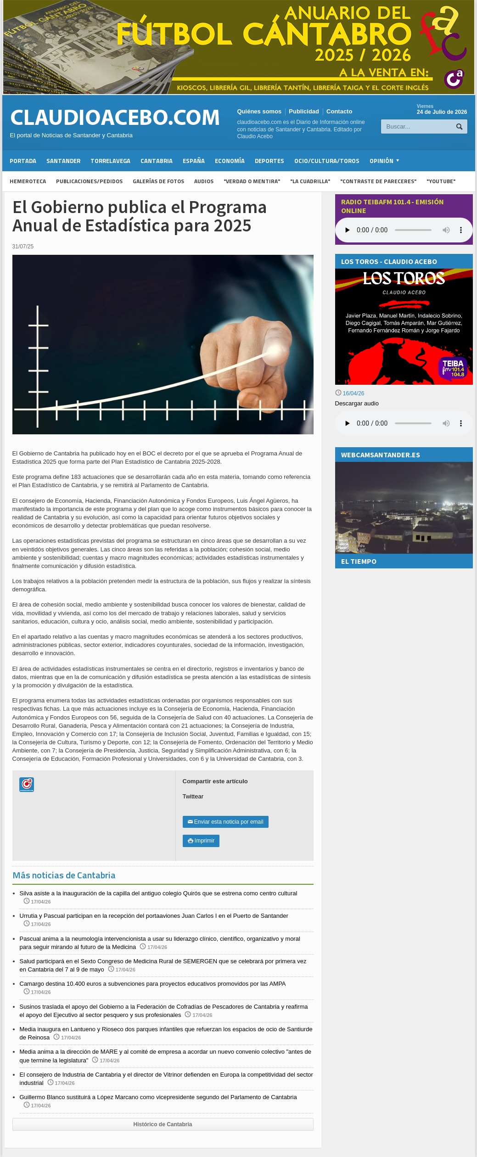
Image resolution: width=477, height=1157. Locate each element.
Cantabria (156, 160)
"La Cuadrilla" (310, 181)
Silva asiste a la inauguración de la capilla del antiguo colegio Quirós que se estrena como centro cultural (158, 893)
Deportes (269, 160)
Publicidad (304, 111)
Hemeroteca (28, 181)
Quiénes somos (259, 111)
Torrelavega (110, 160)
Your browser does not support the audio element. (404, 230)
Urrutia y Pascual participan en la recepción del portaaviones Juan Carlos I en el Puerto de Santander (154, 915)
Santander (63, 160)
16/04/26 (350, 393)
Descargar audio (357, 403)
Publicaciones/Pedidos (89, 181)
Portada (23, 160)
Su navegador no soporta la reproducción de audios (404, 423)
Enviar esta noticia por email (226, 822)
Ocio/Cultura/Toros (326, 160)
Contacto (339, 111)
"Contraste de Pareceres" (378, 181)
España (194, 160)
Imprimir (201, 841)
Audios (203, 181)
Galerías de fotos (158, 181)
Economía (230, 160)
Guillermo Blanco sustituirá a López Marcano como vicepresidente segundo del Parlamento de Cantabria (158, 1097)
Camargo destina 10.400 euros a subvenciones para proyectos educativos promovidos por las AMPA (153, 983)
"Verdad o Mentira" (252, 181)
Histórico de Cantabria (162, 1124)
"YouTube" (440, 181)
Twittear (193, 796)
